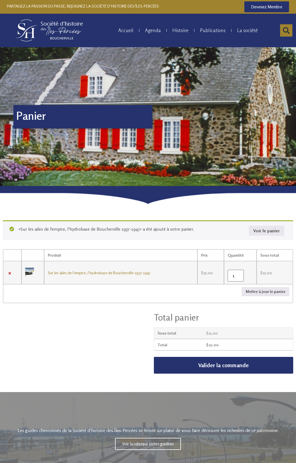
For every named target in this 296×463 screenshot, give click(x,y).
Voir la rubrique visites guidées (148, 443)
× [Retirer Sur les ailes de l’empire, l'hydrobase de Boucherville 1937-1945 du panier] (9, 273)
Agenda (153, 30)
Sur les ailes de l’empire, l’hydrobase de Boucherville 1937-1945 (99, 272)
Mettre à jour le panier (265, 291)
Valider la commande (223, 365)
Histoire (180, 30)
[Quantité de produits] (236, 275)
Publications (213, 30)
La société (247, 30)
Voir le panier (266, 230)
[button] (286, 30)
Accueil (125, 30)
